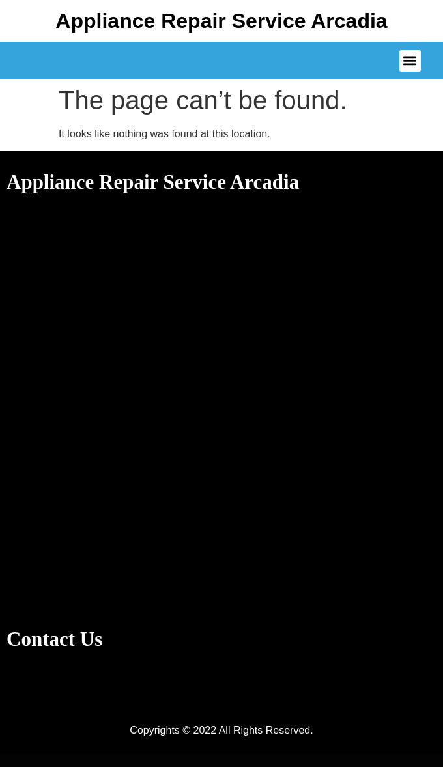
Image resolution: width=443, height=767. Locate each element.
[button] (410, 61)
